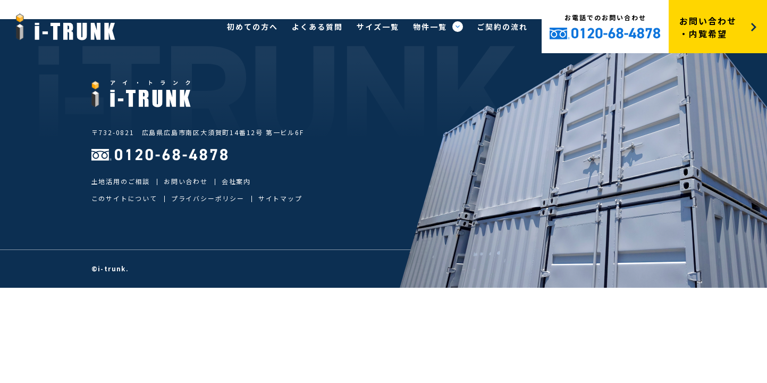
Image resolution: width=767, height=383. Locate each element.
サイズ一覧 (378, 26)
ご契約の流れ (502, 26)
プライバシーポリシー (208, 198)
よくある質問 (317, 26)
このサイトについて (124, 198)
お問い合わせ (186, 181)
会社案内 (236, 181)
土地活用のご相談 (120, 181)
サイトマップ (280, 198)
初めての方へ (252, 26)
